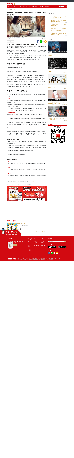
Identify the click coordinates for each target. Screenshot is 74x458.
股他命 (53, 18)
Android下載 (38, 231)
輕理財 (29, 246)
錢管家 (8, 0)
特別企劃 (29, 249)
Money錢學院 (36, 245)
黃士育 (66, 88)
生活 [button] (27, 6)
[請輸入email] (56, 241)
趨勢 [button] (23, 6)
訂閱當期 (19, 244)
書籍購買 (35, 242)
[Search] (61, 6)
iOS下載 (43, 231)
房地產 (29, 245)
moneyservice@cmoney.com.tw (32, 258)
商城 (33, 6)
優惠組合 (15, 244)
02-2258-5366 (22, 258)
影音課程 (41, 6)
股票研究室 (54, 31)
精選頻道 (10, 9)
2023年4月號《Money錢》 (33, 181)
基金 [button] (11, 6)
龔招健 (53, 35)
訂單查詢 (42, 241)
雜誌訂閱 (36, 6)
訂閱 (65, 241)
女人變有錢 (29, 250)
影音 (30, 6)
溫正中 (53, 22)
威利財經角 (65, 56)
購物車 (42, 242)
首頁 (7, 9)
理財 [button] (17, 6)
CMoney (11, 0)
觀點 (20, 6)
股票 (8, 6)
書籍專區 (46, 6)
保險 (14, 6)
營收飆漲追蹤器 (65, 72)
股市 (14, 9)
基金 (28, 242)
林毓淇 (45, 38)
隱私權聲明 (43, 245)
